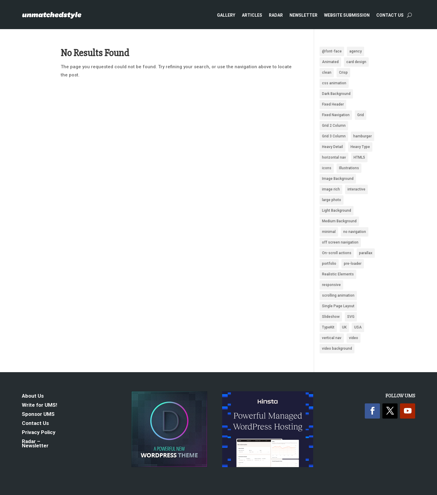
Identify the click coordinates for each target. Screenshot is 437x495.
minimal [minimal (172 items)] (329, 232)
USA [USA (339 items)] (358, 327)
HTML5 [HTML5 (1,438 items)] (359, 157)
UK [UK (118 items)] (344, 327)
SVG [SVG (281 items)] (350, 317)
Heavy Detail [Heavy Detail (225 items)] (332, 147)
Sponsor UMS (38, 414)
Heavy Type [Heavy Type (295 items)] (360, 147)
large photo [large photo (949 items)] (331, 200)
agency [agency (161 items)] (355, 51)
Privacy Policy (39, 432)
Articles (252, 15)
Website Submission (347, 15)
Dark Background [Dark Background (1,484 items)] (336, 94)
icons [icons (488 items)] (326, 168)
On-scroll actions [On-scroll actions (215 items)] (336, 253)
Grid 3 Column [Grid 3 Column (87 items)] (334, 136)
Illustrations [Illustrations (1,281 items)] (349, 168)
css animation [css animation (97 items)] (334, 83)
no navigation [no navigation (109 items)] (354, 232)
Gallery (226, 15)
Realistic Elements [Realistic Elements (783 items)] (338, 274)
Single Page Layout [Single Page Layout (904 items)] (338, 306)
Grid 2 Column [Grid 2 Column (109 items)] (334, 125)
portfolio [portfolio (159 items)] (329, 263)
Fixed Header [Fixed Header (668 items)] (333, 104)
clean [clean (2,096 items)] (326, 72)
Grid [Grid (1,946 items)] (360, 115)
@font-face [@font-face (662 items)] (332, 51)
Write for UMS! (39, 405)
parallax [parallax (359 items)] (365, 253)
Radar (276, 15)
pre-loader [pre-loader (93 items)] (352, 263)
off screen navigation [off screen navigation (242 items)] (340, 242)
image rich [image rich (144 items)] (331, 189)
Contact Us (390, 15)
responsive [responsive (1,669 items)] (331, 285)
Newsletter (303, 15)
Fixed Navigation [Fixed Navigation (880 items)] (336, 115)
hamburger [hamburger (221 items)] (362, 136)
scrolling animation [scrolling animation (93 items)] (338, 295)
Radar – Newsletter (35, 444)
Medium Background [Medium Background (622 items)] (339, 221)
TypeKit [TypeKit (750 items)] (328, 327)
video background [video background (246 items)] (337, 348)
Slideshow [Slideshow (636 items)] (331, 317)
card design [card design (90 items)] (356, 62)
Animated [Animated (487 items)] (330, 62)
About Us (33, 396)
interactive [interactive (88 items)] (356, 189)
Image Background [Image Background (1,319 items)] (338, 179)
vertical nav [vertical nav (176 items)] (331, 338)
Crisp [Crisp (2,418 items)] (343, 72)
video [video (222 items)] (353, 338)
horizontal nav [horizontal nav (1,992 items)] (334, 157)
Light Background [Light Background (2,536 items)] (336, 210)
